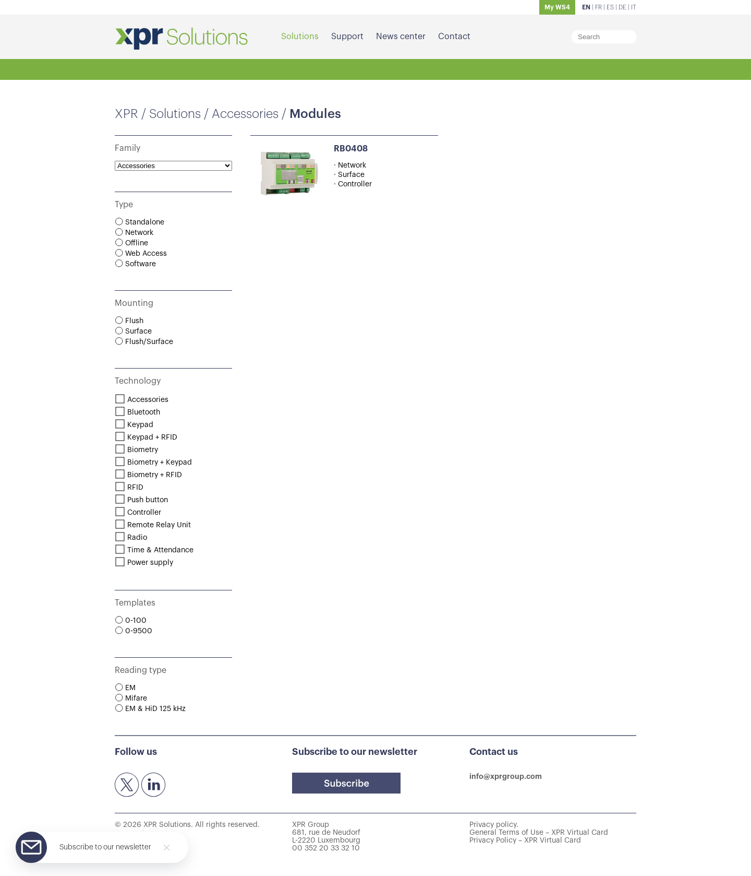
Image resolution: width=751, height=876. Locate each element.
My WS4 (557, 7)
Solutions (300, 36)
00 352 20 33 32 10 (326, 848)
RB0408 (351, 149)
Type (124, 204)
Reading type (140, 670)
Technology (138, 381)
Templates (135, 603)
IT (633, 7)
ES (610, 7)
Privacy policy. (493, 824)
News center (401, 36)
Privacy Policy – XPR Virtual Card (525, 840)
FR (598, 7)
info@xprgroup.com (505, 776)
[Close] (167, 847)
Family (127, 148)
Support (347, 36)
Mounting (134, 303)
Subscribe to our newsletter (105, 847)
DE (622, 7)
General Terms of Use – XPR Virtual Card (538, 832)
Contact (454, 36)
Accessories (245, 114)
